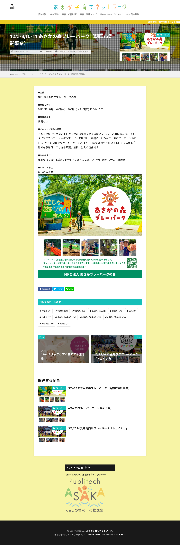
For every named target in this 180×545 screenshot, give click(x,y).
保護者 (73, 51)
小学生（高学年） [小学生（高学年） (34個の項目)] (116, 317)
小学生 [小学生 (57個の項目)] (46, 317)
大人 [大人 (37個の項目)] (132, 311)
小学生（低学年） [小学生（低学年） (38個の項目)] (91, 317)
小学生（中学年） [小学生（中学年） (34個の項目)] (67, 317)
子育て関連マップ (88, 14)
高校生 (85, 51)
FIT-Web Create (92, 534)
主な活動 (54, 14)
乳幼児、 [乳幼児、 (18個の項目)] (80, 311)
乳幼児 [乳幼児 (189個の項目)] (63, 311)
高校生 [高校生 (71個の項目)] (64, 323)
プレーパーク (47, 51)
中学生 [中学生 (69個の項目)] (46, 311)
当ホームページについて (111, 14)
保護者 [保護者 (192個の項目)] (117, 311)
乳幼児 (66, 51)
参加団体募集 (132, 14)
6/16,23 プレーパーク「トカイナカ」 (91, 408)
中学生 (60, 51)
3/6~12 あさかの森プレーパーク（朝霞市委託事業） (101, 388)
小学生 (79, 51)
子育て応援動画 (69, 14)
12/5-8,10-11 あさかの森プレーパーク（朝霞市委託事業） (61, 74)
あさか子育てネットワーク (99, 531)
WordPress (120, 534)
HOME (15, 74)
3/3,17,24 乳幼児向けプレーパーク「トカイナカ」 (99, 428)
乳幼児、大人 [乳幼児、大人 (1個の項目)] (99, 311)
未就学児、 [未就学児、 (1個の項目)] (48, 323)
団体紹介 (42, 14)
